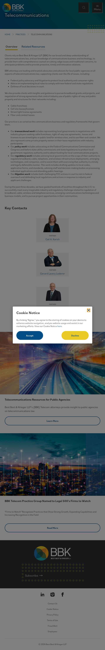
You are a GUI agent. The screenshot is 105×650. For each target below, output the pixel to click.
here (59, 325)
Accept (29, 335)
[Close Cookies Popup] (88, 310)
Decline (75, 335)
